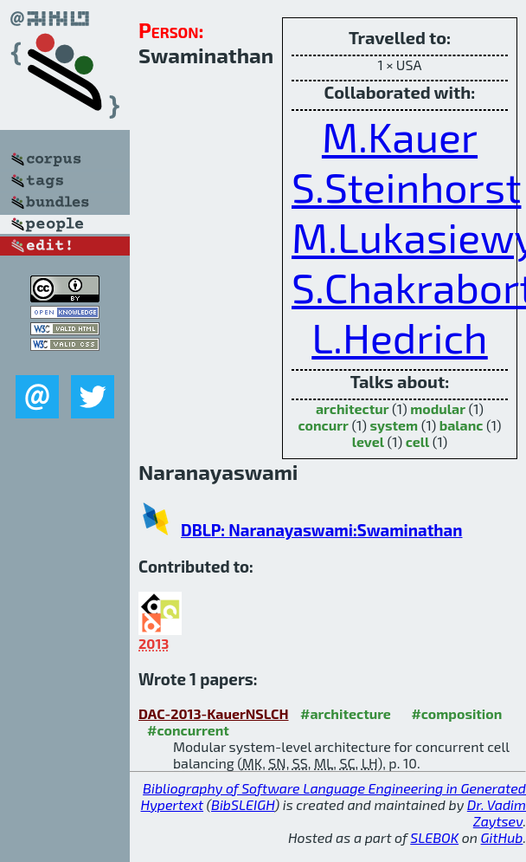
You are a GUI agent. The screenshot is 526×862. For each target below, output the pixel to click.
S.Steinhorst (407, 186)
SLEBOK (434, 837)
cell (418, 441)
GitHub (502, 837)
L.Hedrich (399, 337)
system (393, 425)
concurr (323, 425)
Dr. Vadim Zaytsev (496, 812)
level (368, 441)
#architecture (345, 713)
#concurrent (188, 730)
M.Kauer (400, 136)
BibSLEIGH (242, 804)
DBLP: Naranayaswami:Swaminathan (321, 530)
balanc (461, 425)
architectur (352, 408)
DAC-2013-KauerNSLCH (213, 713)
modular (437, 408)
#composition (456, 713)
